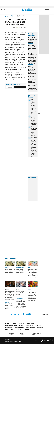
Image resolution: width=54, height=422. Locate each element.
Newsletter (45, 314)
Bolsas (33, 180)
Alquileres (16, 6)
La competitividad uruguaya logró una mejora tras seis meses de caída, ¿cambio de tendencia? (32, 295)
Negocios (40, 13)
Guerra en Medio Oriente (32, 6)
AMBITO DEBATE (36, 334)
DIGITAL (11, 334)
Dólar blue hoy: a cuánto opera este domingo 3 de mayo (32, 40)
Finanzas (26, 13)
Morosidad (10, 6)
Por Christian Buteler (31, 279)
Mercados (19, 321)
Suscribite (20, 87)
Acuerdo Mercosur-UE (42, 6)
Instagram (11, 314)
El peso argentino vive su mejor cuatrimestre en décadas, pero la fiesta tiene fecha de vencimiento (32, 58)
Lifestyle (40, 321)
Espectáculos (29, 325)
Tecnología (38, 325)
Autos (21, 325)
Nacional (7, 323)
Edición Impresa (30, 323)
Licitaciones (27, 329)
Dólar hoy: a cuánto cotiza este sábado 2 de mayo (33, 120)
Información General (11, 325)
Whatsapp (21, 314)
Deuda (50, 6)
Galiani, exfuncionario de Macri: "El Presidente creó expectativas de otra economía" (32, 71)
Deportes (21, 323)
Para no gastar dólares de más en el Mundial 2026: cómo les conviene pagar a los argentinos (21, 304)
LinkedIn (15, 314)
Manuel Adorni (22, 6)
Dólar (11, 13)
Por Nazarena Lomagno (9, 299)
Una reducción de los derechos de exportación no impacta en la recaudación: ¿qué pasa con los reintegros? (32, 85)
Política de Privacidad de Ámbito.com (25, 327)
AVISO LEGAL (40, 327)
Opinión (48, 13)
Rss (44, 325)
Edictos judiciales (10, 329)
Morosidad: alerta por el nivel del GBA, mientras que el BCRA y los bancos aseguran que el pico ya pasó (34, 147)
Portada (7, 319)
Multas (19, 329)
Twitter (6, 314)
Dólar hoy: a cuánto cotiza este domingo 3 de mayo (32, 48)
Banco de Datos (9, 321)
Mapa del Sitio (9, 327)
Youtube (18, 314)
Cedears (41, 180)
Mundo (15, 323)
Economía (18, 13)
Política (33, 13)
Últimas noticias (16, 319)
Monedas (30, 180)
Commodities (37, 180)
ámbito (6, 16)
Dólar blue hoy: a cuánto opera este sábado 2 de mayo (34, 131)
